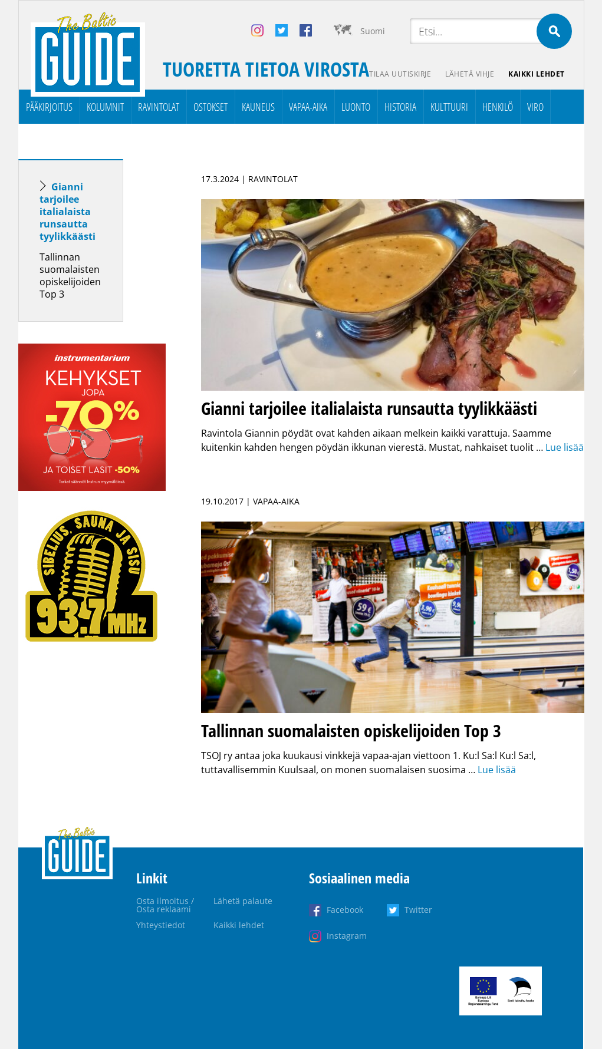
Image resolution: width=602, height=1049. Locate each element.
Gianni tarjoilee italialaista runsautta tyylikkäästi (68, 211)
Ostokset (210, 107)
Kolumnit (105, 107)
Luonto (355, 107)
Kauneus (258, 107)
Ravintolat (158, 107)
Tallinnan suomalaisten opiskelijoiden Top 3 (70, 275)
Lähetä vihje (469, 74)
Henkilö (497, 107)
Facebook (345, 909)
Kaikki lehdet (536, 74)
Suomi (372, 31)
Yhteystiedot (160, 925)
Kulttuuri (449, 107)
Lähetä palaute (242, 900)
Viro (535, 107)
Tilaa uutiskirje (400, 74)
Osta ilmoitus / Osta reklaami (165, 905)
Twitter (418, 909)
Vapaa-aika (308, 107)
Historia (400, 107)
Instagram (347, 935)
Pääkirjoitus (49, 107)
